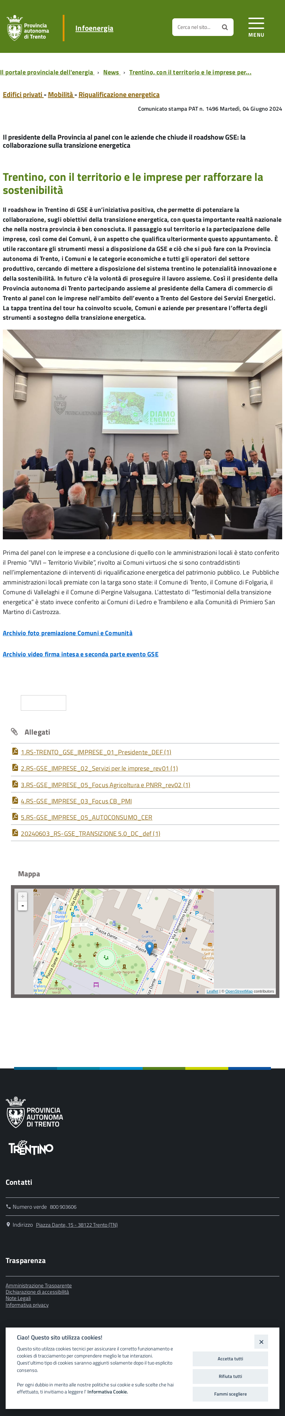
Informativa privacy (27, 1305)
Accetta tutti (230, 1358)
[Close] (261, 1341)
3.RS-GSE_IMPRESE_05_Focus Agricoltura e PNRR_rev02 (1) (105, 785)
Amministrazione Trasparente (39, 1285)
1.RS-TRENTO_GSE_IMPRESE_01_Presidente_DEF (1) (96, 752)
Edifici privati (23, 94)
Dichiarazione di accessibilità (37, 1292)
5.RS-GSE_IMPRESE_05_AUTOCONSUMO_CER (86, 817)
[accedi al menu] (256, 26)
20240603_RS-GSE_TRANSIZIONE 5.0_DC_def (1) (90, 833)
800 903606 (63, 1207)
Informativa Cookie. (107, 1391)
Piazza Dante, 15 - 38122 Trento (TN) (77, 1225)
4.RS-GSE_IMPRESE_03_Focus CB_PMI (76, 801)
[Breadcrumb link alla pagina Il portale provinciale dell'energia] (48, 72)
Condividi (43, 702)
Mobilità (61, 94)
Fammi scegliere (230, 1393)
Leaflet (212, 991)
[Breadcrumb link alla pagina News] (113, 72)
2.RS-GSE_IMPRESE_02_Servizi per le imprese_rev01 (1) (99, 768)
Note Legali (18, 1298)
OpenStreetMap (239, 991)
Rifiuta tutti (230, 1376)
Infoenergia (94, 28)
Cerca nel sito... (194, 27)
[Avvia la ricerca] (225, 27)
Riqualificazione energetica (119, 94)
